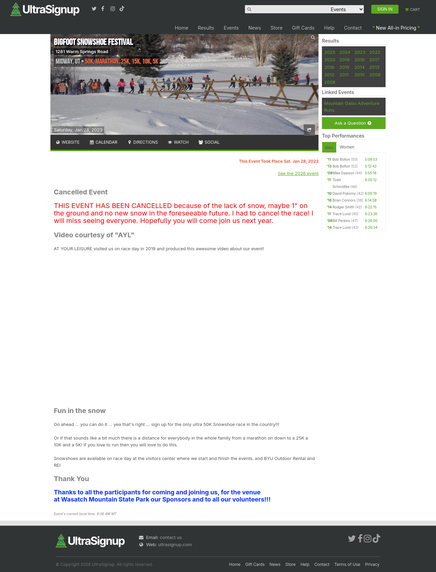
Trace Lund (341, 214)
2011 (343, 74)
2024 (344, 52)
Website (67, 142)
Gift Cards (303, 28)
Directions (142, 142)
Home (181, 28)
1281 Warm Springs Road (82, 51)
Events (231, 28)
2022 (375, 52)
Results (206, 28)
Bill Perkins (341, 221)
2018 (359, 59)
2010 (360, 74)
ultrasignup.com (175, 544)
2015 (344, 67)
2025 (329, 52)
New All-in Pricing (396, 28)
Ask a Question (352, 123)
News (254, 28)
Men (329, 147)
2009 (375, 74)
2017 (374, 59)
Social (209, 142)
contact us (171, 537)
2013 (374, 67)
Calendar (103, 142)
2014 (360, 67)
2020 (329, 59)
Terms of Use (347, 564)
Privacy (372, 564)
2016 (329, 67)
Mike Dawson (343, 173)
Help (329, 28)
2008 (329, 82)
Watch (178, 142)
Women (347, 146)
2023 (360, 52)
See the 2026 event (298, 173)
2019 (344, 59)
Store (276, 28)
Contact (353, 28)
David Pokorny (344, 193)
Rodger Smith (343, 207)
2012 (329, 74)
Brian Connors (343, 200)
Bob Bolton (341, 159)
